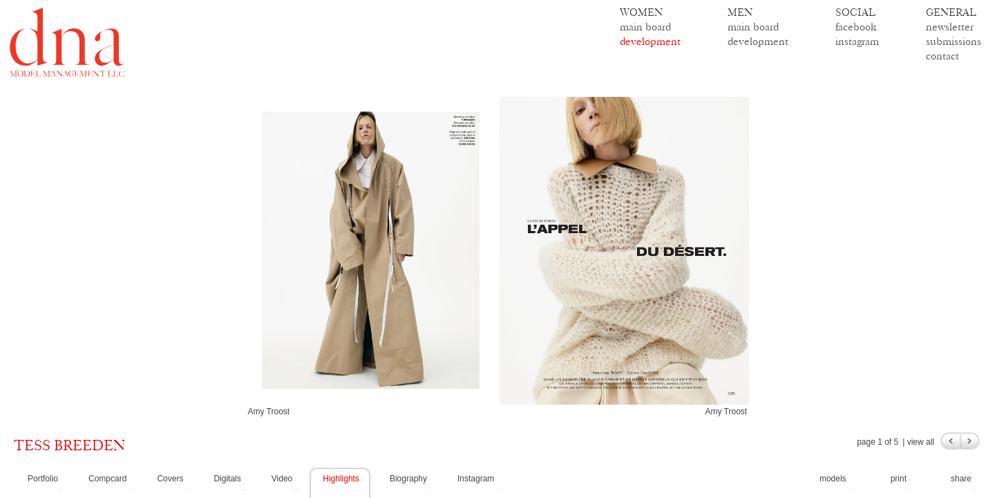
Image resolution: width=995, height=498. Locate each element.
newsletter (950, 26)
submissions (953, 41)
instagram (857, 41)
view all (920, 442)
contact (942, 55)
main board (645, 26)
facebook (856, 26)
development (650, 41)
